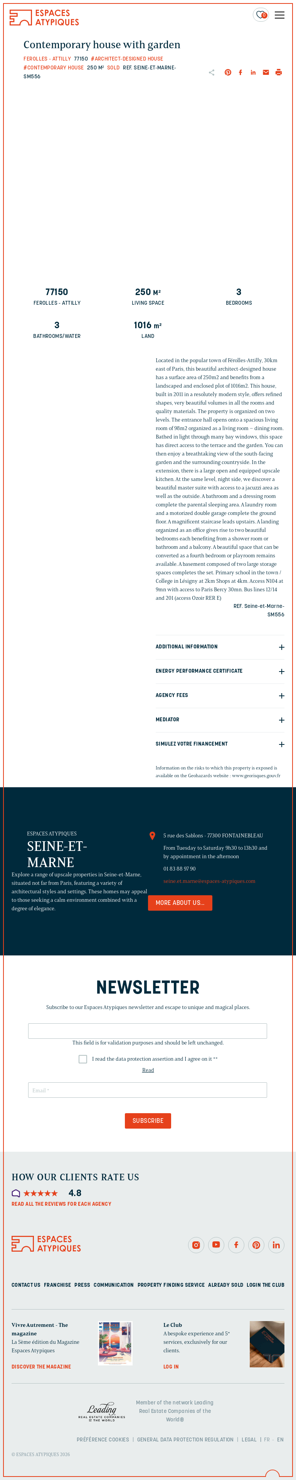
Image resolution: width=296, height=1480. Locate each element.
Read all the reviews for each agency (61, 1204)
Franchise (57, 1285)
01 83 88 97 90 (179, 869)
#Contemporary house (54, 68)
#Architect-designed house (127, 59)
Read (148, 1070)
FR (267, 1440)
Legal (249, 1440)
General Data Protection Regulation (185, 1440)
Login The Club (265, 1285)
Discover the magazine (41, 1367)
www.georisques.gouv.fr (256, 775)
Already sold (225, 1285)
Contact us (26, 1285)
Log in (171, 1367)
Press (82, 1285)
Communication (114, 1285)
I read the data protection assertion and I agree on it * (155, 1059)
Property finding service (171, 1285)
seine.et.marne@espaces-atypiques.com (209, 881)
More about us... (180, 903)
